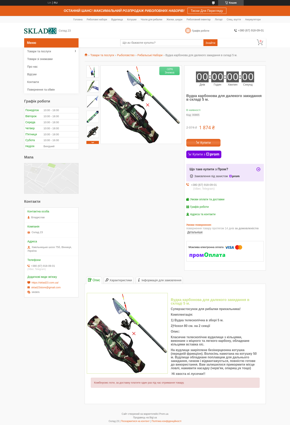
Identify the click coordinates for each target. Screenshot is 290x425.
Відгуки (32, 74)
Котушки (132, 19)
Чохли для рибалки (151, 19)
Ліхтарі (219, 19)
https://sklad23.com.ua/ (45, 282)
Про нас (32, 66)
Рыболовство (126, 55)
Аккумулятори (253, 19)
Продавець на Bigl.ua (145, 417)
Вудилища (117, 19)
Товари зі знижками (40, 59)
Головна (78, 19)
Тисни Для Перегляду (207, 10)
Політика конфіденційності (166, 421)
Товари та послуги (102, 55)
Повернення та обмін (41, 89)
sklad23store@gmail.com (46, 287)
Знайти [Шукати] (210, 42)
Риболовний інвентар (199, 19)
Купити (205, 142)
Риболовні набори (97, 19)
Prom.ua (163, 414)
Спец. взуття (234, 19)
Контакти (33, 82)
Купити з (206, 154)
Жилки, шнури (174, 19)
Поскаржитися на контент (135, 421)
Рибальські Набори (150, 55)
